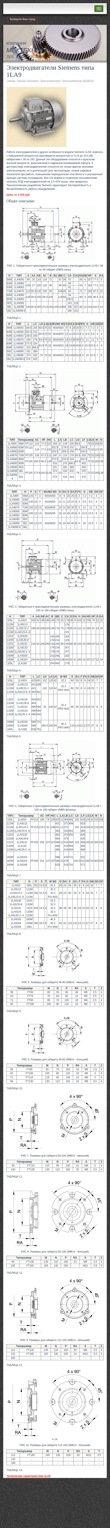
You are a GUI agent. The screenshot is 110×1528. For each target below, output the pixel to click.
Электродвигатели (50, 80)
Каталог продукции (27, 80)
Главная (10, 80)
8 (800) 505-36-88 (30, 57)
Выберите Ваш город (22, 19)
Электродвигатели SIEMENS (77, 80)
